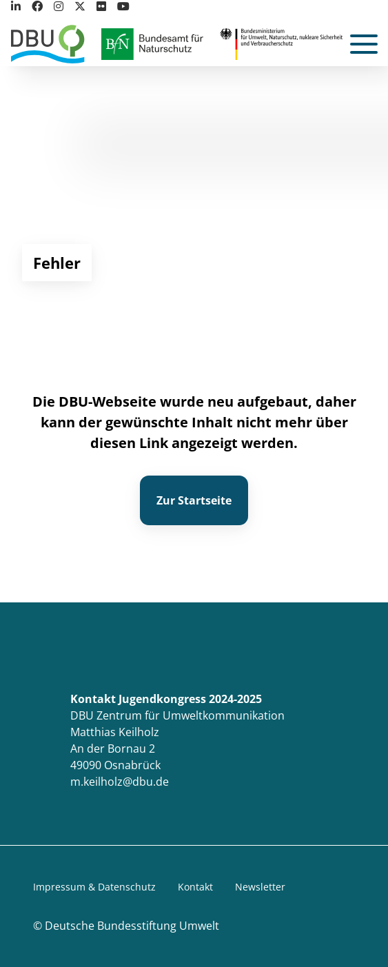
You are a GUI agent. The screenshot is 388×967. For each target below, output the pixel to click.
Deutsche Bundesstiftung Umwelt (132, 925)
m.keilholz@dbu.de (119, 781)
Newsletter (260, 886)
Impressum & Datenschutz (94, 886)
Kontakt (195, 886)
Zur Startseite (194, 500)
